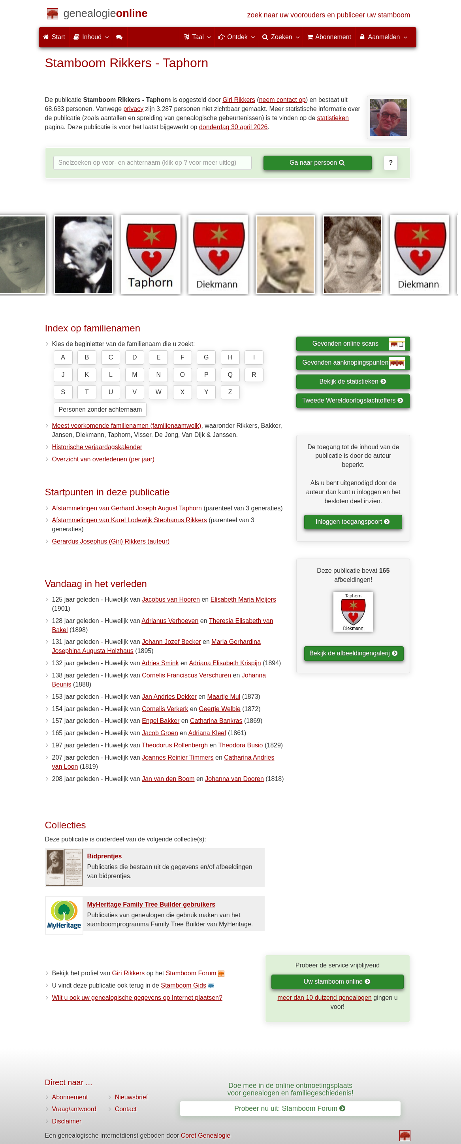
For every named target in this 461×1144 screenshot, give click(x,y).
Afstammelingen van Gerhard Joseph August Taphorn (127, 508)
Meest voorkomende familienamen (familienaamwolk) (126, 425)
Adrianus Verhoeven (169, 620)
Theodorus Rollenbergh (175, 745)
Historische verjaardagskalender (97, 447)
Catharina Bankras (216, 720)
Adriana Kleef (207, 733)
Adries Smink (160, 663)
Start (54, 37)
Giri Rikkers (238, 99)
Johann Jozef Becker (171, 641)
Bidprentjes (104, 856)
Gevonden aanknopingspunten (353, 363)
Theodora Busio (240, 745)
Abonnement (70, 1097)
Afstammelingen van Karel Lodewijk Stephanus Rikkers (129, 520)
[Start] (106, 14)
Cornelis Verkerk (165, 709)
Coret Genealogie (205, 1135)
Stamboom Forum (191, 973)
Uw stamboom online (337, 981)
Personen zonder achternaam (100, 409)
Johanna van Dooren (234, 778)
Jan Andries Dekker (169, 696)
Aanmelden (382, 37)
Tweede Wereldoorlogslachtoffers (352, 400)
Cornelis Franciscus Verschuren (186, 675)
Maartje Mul (224, 696)
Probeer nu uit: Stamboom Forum (289, 1108)
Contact (126, 1109)
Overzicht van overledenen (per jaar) (103, 459)
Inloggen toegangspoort (353, 521)
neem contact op (282, 99)
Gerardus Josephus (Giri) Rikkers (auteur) (111, 541)
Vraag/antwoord (74, 1109)
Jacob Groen (160, 733)
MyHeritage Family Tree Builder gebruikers (151, 904)
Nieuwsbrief (131, 1097)
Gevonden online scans (358, 344)
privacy (133, 108)
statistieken (333, 118)
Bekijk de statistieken (352, 381)
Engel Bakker (160, 720)
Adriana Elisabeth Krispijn (225, 663)
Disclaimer (67, 1121)
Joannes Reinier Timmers (177, 757)
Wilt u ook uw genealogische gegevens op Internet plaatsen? (137, 997)
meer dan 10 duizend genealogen (324, 997)
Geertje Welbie (220, 709)
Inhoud (90, 37)
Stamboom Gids (183, 985)
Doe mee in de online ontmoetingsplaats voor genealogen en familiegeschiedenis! (291, 1089)
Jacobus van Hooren (171, 599)
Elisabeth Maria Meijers (243, 599)
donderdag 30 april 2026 (233, 127)
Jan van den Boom (168, 778)
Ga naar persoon (317, 162)
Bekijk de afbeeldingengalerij (353, 653)
